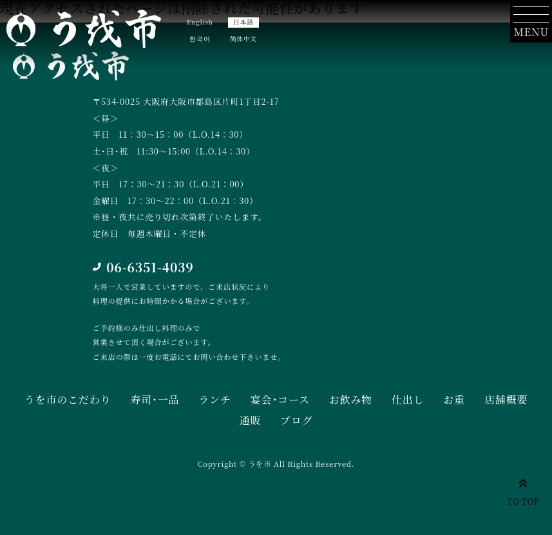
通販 (250, 420)
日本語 (243, 21)
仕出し (408, 399)
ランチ (214, 399)
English (200, 21)
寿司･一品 (154, 399)
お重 (454, 399)
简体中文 (243, 38)
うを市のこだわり (67, 399)
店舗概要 (506, 399)
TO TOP (523, 490)
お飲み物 (350, 399)
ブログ (296, 420)
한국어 (199, 38)
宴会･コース (280, 399)
